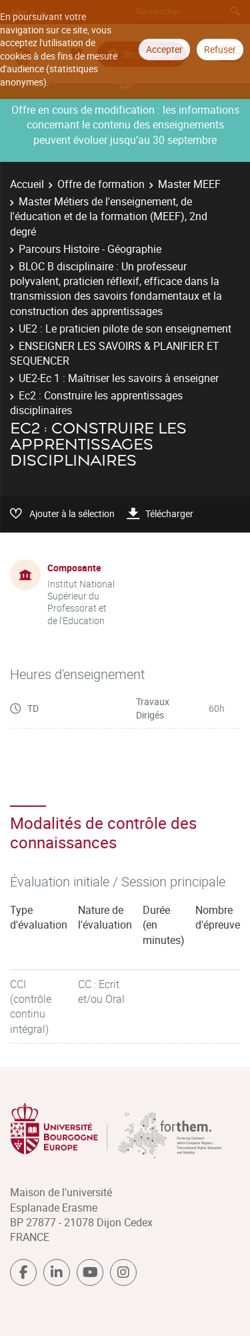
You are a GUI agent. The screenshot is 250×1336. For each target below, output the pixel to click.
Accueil (27, 184)
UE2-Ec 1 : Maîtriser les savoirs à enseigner (119, 378)
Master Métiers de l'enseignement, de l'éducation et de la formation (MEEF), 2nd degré (108, 216)
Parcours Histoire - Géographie (90, 249)
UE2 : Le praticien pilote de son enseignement (125, 328)
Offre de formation (101, 184)
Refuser (220, 49)
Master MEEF (189, 184)
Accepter (164, 49)
